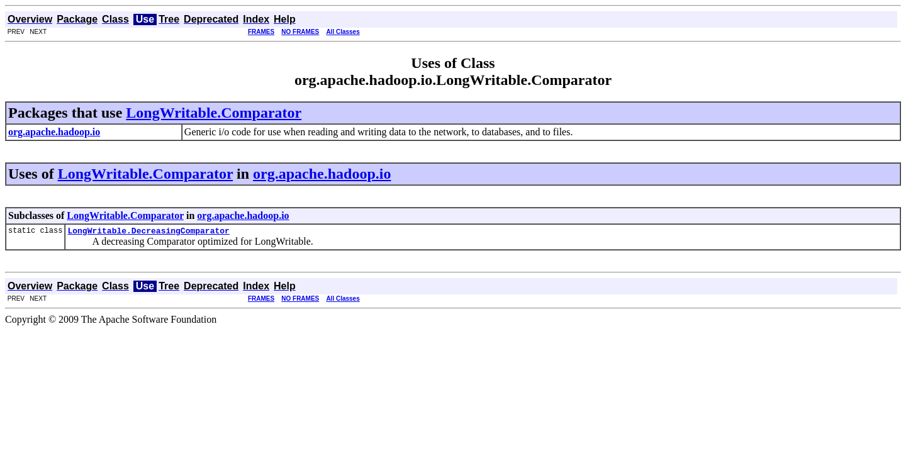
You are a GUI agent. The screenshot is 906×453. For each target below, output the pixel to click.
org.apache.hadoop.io (322, 173)
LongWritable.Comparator (213, 112)
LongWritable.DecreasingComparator (148, 232)
